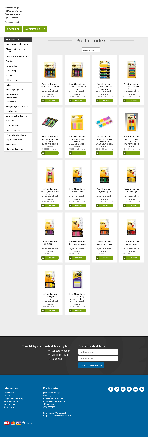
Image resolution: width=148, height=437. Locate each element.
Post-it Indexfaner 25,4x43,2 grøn (104, 190)
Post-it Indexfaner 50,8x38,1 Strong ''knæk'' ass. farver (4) (77, 298)
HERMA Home (12, 80)
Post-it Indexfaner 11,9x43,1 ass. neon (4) (77, 86)
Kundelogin (9, 407)
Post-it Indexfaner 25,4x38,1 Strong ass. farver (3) (132, 139)
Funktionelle (13, 14)
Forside (7, 395)
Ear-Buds (10, 61)
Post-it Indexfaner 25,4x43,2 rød (132, 242)
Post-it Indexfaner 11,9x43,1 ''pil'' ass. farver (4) (104, 86)
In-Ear (8, 85)
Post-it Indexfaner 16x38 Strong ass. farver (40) (104, 139)
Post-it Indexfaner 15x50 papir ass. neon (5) (77, 139)
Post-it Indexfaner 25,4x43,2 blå (77, 190)
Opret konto (9, 392)
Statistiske (12, 17)
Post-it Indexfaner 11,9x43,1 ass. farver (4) (50, 86)
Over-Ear (10, 120)
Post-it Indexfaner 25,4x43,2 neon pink (77, 242)
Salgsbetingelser (11, 401)
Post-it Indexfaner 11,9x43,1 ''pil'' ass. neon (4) (50, 139)
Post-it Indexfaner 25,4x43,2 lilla (50, 242)
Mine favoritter (10, 404)
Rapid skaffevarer (14, 139)
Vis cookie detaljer (13, 22)
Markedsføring (14, 11)
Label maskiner (13, 111)
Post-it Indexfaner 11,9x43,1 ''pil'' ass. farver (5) (132, 86)
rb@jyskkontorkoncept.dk (54, 401)
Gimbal (9, 75)
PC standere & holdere (16, 135)
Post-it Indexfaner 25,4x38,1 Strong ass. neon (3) (50, 191)
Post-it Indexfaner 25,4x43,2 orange (104, 242)
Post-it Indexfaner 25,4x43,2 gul (132, 190)
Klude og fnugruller (14, 89)
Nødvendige (13, 7)
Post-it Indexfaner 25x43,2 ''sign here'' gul (49, 296)
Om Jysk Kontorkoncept (14, 398)
